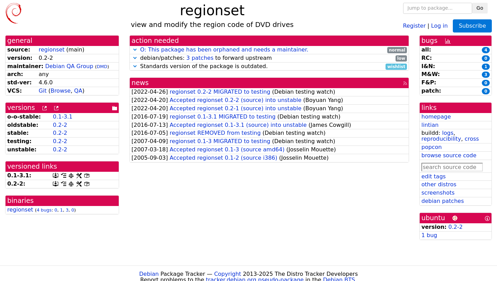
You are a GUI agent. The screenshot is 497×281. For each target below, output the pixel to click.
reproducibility (441, 138)
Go (480, 8)
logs (448, 133)
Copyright (227, 274)
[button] (135, 49)
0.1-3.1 (62, 116)
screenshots (438, 192)
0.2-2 (60, 125)
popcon (431, 147)
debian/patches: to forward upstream (269, 58)
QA (78, 90)
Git (43, 90)
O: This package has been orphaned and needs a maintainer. (224, 49)
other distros (438, 184)
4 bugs (44, 210)
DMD (102, 66)
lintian (430, 125)
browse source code (448, 155)
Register (414, 25)
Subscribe (472, 25)
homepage (436, 116)
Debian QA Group (69, 66)
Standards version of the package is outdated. (269, 66)
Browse (60, 90)
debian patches (442, 201)
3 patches (200, 58)
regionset (52, 49)
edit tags (433, 176)
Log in (439, 25)
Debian (149, 274)
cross (472, 138)
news (140, 83)
